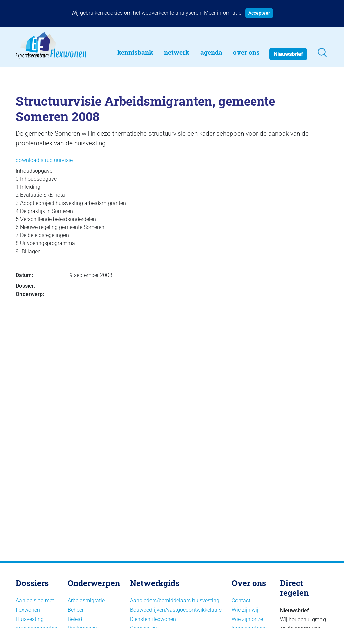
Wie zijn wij (245, 610)
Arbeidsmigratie (86, 600)
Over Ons (246, 52)
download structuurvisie (44, 160)
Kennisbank (135, 52)
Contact (241, 600)
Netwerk (176, 52)
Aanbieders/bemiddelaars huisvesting (174, 600)
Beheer (76, 610)
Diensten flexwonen (153, 619)
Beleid (75, 619)
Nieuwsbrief (288, 54)
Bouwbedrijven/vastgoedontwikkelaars (176, 610)
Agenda (211, 52)
